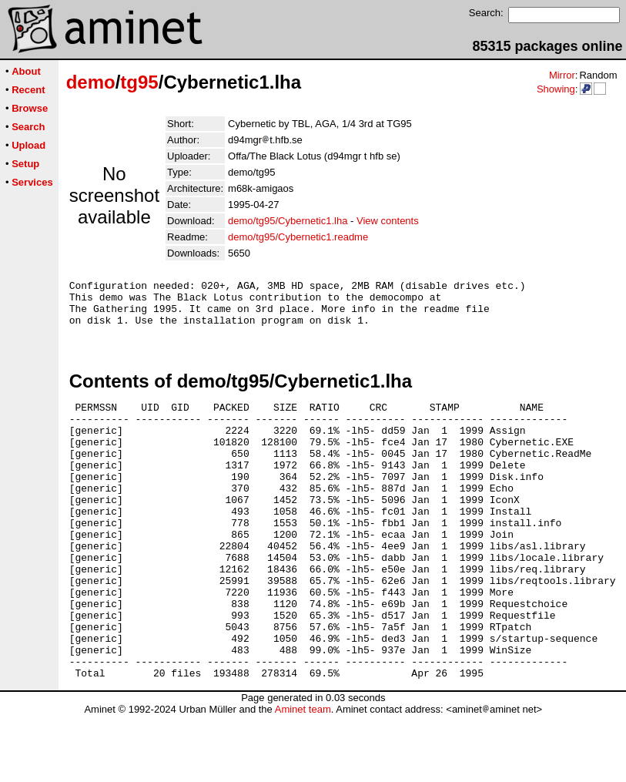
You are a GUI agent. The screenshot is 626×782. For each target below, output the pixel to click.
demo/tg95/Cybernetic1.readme (298, 237)
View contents (388, 221)
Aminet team (303, 776)
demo (90, 82)
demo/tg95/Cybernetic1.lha (287, 221)
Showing (556, 89)
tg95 (139, 82)
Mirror (562, 75)
